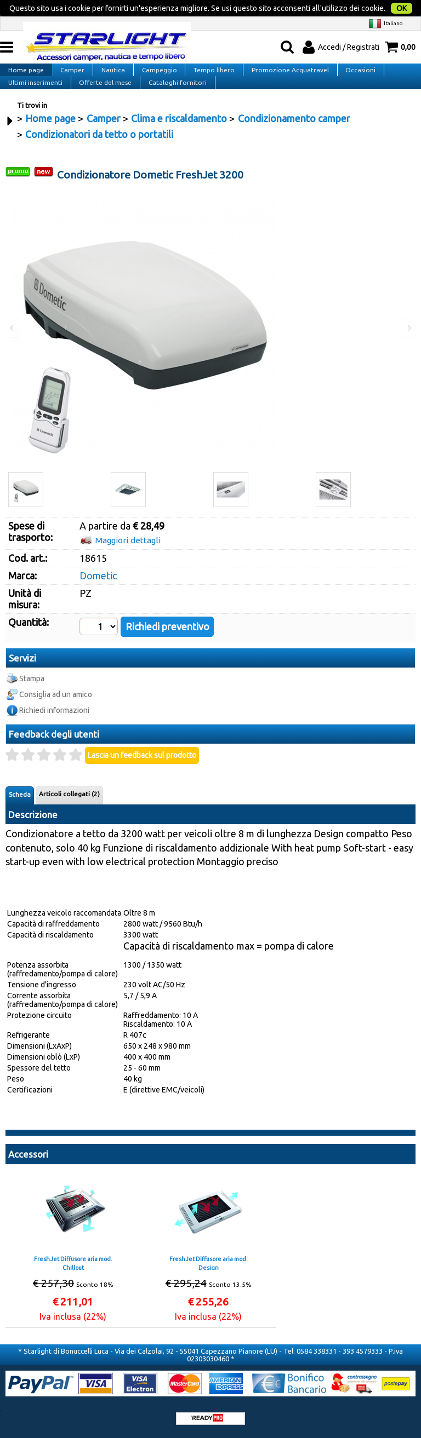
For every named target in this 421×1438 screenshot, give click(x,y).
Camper (71, 66)
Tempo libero (210, 66)
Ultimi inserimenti (35, 91)
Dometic (98, 590)
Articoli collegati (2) (69, 809)
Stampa (31, 693)
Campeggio (156, 66)
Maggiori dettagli (128, 555)
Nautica (111, 66)
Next (408, 343)
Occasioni (355, 66)
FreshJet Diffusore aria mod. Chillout (73, 1277)
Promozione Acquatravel (285, 66)
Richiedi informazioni (54, 725)
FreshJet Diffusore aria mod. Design (208, 1277)
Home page (25, 66)
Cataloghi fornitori (175, 91)
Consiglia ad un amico (55, 709)
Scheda (20, 809)
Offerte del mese (104, 91)
